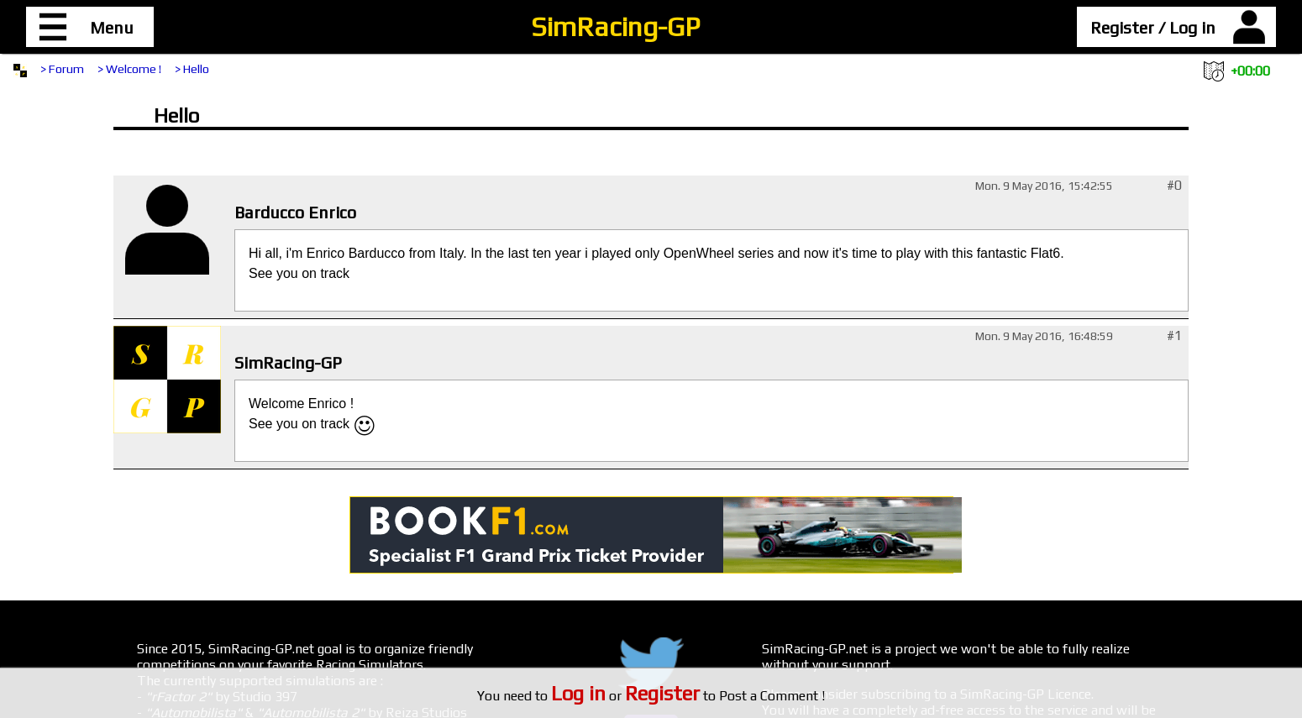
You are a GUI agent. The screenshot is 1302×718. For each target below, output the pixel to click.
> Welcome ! (129, 69)
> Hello (192, 69)
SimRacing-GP (615, 26)
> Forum (62, 69)
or (625, 696)
